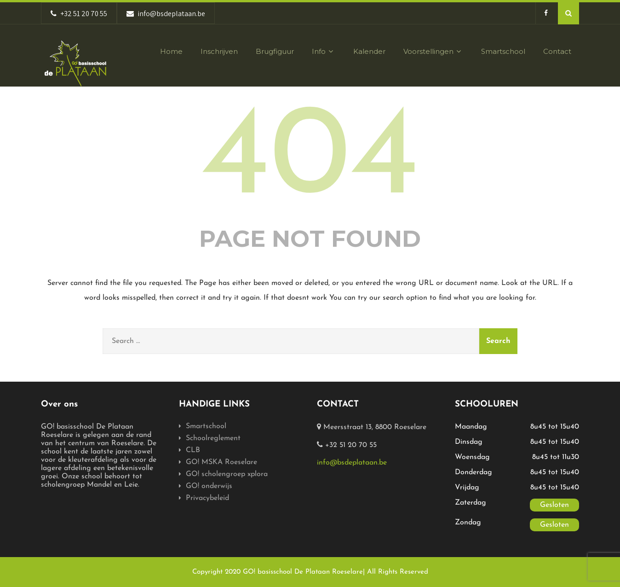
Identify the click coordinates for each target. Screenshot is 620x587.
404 (310, 160)
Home (171, 51)
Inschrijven (219, 51)
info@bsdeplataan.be (352, 462)
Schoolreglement (213, 438)
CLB (193, 450)
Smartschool (503, 51)
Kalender (369, 51)
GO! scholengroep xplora (227, 474)
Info (323, 51)
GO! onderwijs (209, 486)
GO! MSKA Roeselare (221, 462)
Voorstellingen (433, 51)
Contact (557, 51)
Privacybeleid (207, 498)
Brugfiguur (275, 51)
